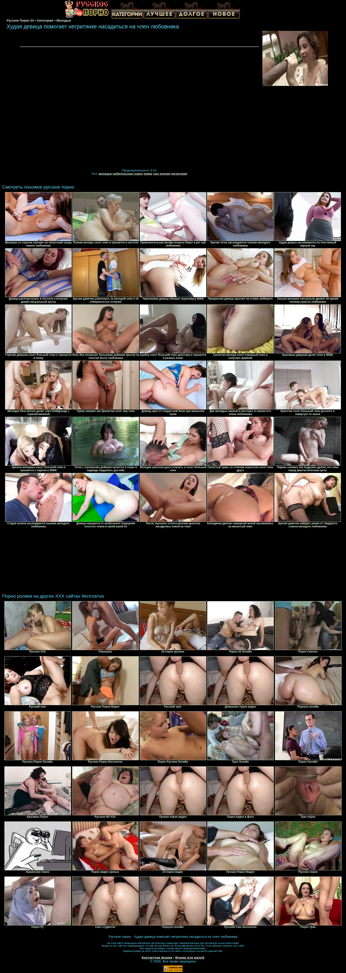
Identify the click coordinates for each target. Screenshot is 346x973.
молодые (105, 173)
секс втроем (161, 173)
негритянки (179, 173)
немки (148, 173)
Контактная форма (157, 957)
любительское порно (128, 173)
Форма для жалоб (189, 957)
